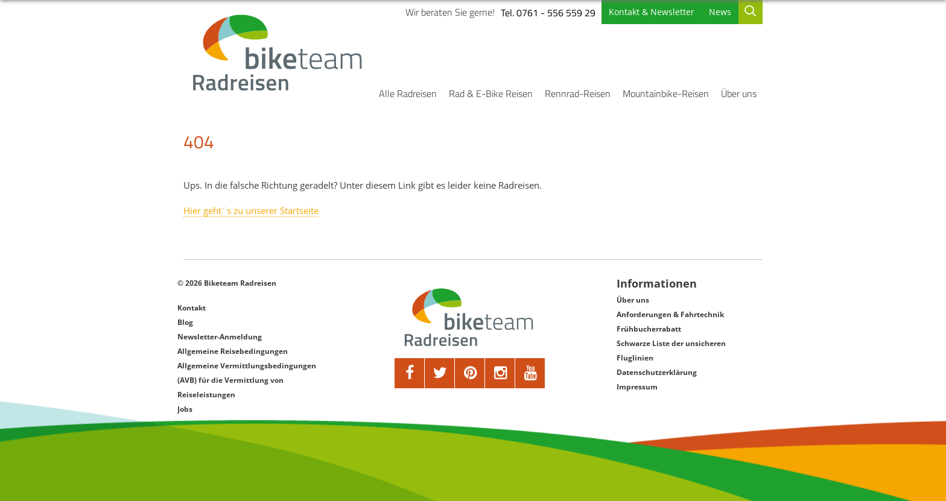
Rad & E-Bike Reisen (491, 93)
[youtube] (530, 373)
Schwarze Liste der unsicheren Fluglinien (671, 350)
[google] (500, 373)
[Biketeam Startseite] (279, 52)
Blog (185, 322)
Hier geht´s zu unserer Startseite (251, 210)
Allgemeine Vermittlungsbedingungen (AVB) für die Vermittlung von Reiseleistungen (246, 380)
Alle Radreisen (408, 93)
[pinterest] (470, 373)
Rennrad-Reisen (578, 93)
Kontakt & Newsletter (651, 11)
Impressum (637, 387)
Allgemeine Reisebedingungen (232, 351)
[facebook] (410, 373)
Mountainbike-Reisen (666, 93)
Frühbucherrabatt (649, 329)
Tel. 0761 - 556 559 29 (548, 12)
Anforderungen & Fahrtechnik (670, 314)
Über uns (739, 93)
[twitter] (440, 373)
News (720, 11)
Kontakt (191, 308)
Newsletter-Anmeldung (219, 337)
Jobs (184, 409)
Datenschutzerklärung (657, 372)
